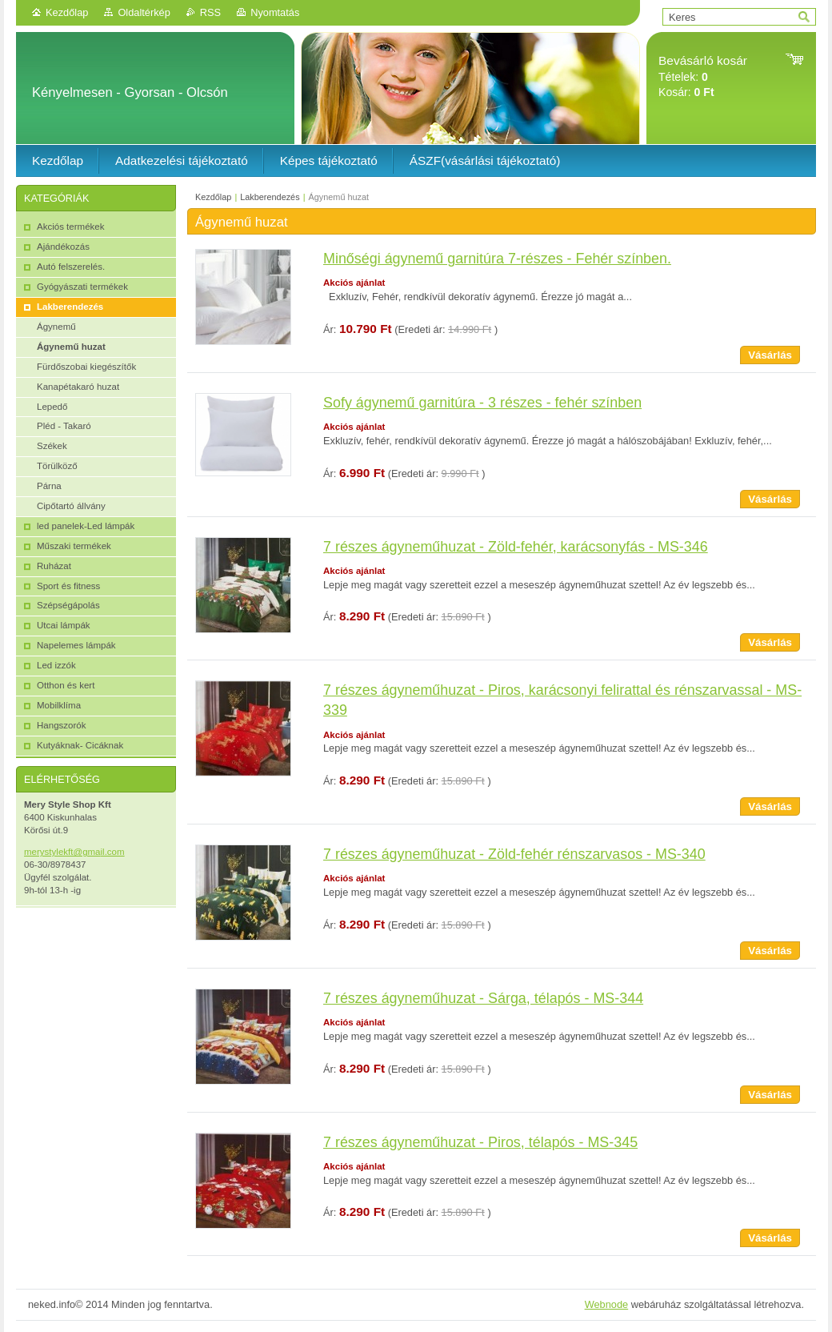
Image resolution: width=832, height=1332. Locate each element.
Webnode (607, 1304)
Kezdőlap (67, 12)
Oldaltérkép (144, 12)
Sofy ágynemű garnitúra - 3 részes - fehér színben (482, 403)
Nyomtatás (274, 12)
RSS (210, 12)
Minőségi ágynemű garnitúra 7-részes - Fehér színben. (497, 259)
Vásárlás (770, 355)
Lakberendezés (269, 197)
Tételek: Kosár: (702, 76)
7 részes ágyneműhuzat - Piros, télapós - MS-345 (480, 1142)
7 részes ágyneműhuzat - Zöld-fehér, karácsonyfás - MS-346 (515, 547)
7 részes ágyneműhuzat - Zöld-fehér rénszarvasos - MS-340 (514, 854)
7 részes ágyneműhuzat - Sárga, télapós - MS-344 (483, 998)
